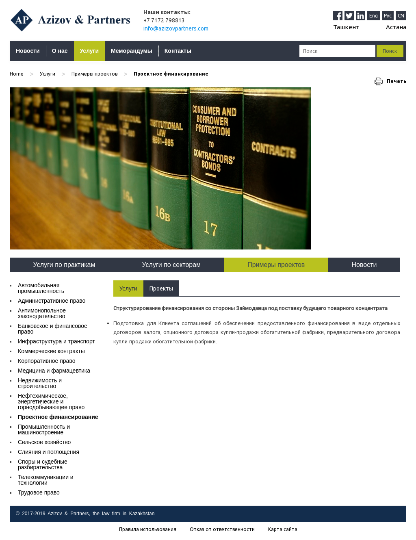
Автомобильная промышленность (41, 288)
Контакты (178, 51)
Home (17, 73)
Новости (28, 51)
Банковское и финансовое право (52, 329)
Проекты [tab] (161, 288)
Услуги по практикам (64, 264)
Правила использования (147, 529)
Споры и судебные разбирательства (42, 464)
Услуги (89, 51)
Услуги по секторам (171, 264)
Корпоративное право (46, 361)
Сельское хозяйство (44, 442)
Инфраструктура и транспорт (56, 341)
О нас (60, 51)
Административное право (51, 300)
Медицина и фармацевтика (54, 370)
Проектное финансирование (58, 417)
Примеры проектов (94, 73)
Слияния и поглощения (48, 452)
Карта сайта (282, 529)
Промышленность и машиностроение (44, 429)
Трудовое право (39, 492)
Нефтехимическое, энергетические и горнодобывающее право (51, 401)
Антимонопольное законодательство (42, 313)
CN (401, 15)
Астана (396, 27)
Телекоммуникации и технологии (46, 480)
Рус (388, 15)
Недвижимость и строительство (40, 383)
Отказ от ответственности (222, 529)
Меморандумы (131, 51)
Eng (373, 15)
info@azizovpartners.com (175, 28)
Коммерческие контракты (51, 351)
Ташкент (346, 27)
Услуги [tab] (128, 288)
